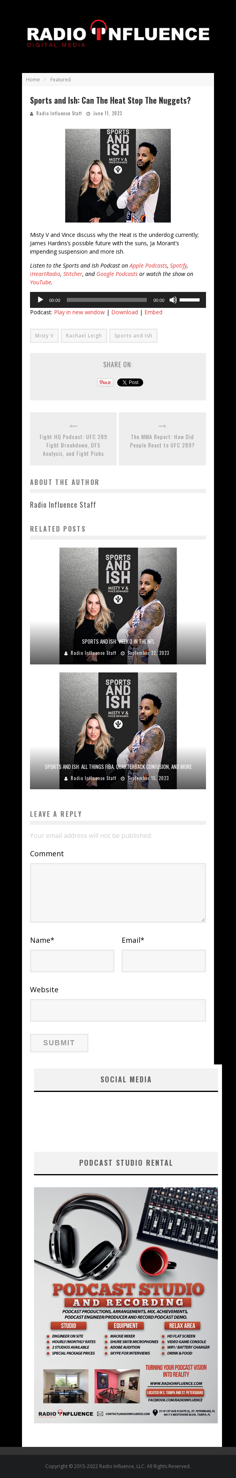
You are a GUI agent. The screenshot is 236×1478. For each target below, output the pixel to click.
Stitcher (72, 274)
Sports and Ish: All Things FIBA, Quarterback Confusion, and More (118, 767)
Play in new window (79, 312)
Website (44, 989)
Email (133, 940)
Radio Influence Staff (59, 113)
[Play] (40, 300)
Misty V (44, 335)
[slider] (107, 300)
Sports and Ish (133, 335)
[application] (118, 300)
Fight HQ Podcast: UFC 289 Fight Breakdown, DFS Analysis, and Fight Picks (73, 444)
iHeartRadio (45, 274)
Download (124, 312)
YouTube (40, 282)
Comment (47, 853)
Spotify (178, 265)
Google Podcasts (117, 274)
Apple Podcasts (148, 265)
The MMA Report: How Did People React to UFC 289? (162, 440)
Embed (153, 312)
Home (33, 79)
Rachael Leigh (84, 335)
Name (42, 940)
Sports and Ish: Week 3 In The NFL (118, 641)
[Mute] (173, 300)
